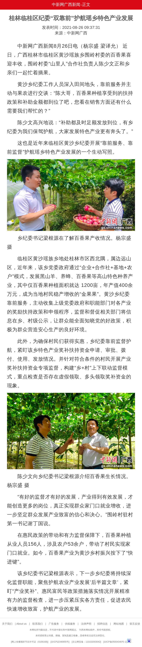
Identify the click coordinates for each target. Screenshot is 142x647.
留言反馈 (135, 623)
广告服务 (54, 623)
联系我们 (37, 623)
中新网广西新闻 (66, 4)
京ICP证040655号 (60, 642)
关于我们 (7, 623)
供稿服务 (70, 623)
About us (21, 623)
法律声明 (86, 623)
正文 (86, 4)
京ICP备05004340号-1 (115, 642)
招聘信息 (102, 623)
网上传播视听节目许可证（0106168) (30, 642)
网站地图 (119, 623)
